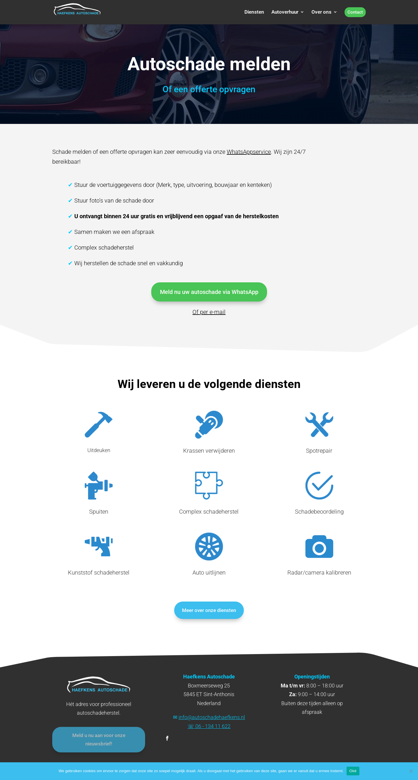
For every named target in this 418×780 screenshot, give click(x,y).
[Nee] (411, 771)
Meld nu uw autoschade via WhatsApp (209, 291)
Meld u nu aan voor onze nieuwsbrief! (98, 742)
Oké (353, 771)
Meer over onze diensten (209, 610)
